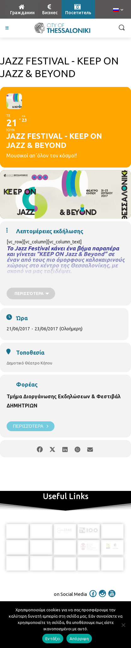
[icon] (93, 593)
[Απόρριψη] (123, 625)
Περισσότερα (30, 426)
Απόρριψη (79, 638)
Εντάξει (52, 638)
